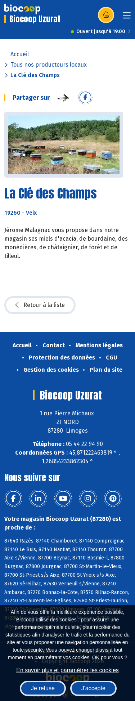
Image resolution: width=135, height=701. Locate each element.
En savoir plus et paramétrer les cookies (67, 670)
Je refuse (43, 688)
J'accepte (93, 688)
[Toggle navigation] (127, 17)
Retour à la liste (40, 305)
